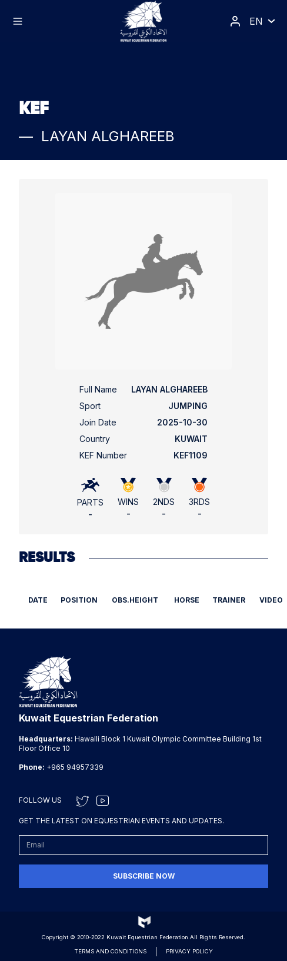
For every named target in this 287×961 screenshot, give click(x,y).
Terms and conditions (110, 951)
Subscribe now (144, 876)
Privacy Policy (189, 951)
